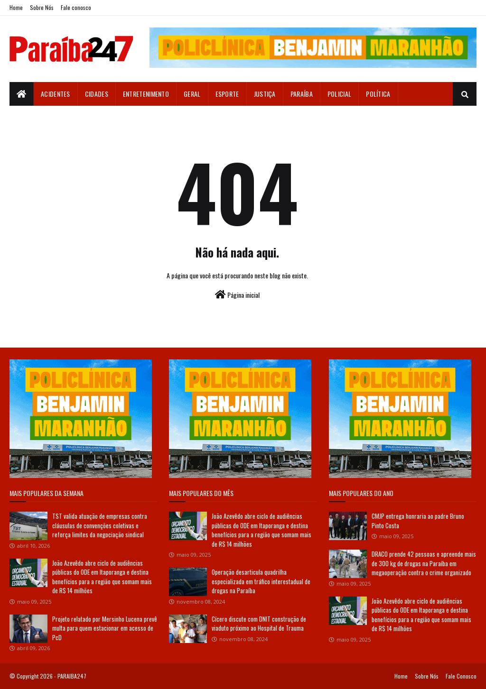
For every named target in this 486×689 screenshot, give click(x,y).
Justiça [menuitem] (265, 94)
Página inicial (237, 295)
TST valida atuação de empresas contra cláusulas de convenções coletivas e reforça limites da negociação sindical (99, 525)
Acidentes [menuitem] (55, 94)
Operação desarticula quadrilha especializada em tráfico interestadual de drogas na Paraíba (261, 581)
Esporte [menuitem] (227, 94)
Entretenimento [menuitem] (146, 94)
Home (16, 7)
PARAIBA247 (71, 676)
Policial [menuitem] (339, 94)
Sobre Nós (42, 7)
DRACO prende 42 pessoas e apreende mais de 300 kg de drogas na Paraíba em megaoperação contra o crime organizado (424, 563)
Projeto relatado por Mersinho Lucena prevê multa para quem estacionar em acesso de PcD (104, 628)
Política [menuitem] (378, 94)
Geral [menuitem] (192, 94)
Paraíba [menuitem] (301, 94)
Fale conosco (76, 7)
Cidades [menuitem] (96, 94)
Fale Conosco (461, 676)
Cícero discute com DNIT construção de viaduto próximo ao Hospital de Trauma (259, 623)
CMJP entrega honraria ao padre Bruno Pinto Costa (418, 520)
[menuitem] (21, 94)
